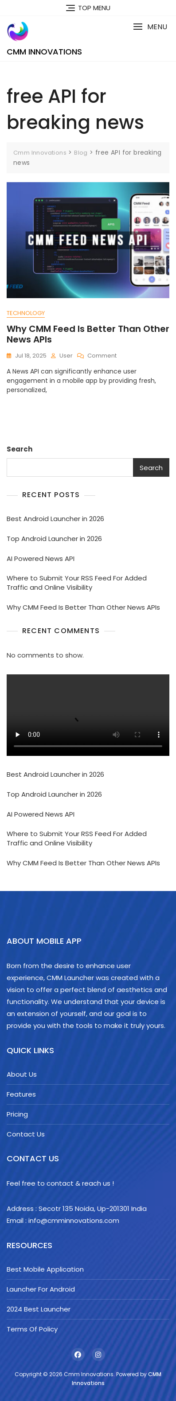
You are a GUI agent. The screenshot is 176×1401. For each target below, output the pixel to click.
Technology (26, 313)
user (66, 355)
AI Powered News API (40, 558)
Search (19, 449)
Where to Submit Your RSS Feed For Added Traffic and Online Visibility (77, 582)
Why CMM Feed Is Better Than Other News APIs (88, 334)
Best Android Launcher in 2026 (55, 518)
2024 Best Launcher (38, 1309)
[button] (150, 27)
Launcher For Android (41, 1289)
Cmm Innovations (44, 51)
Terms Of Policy (32, 1329)
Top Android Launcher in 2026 (54, 538)
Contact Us (26, 1134)
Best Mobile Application (45, 1269)
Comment (102, 356)
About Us (22, 1074)
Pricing (17, 1114)
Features (21, 1094)
